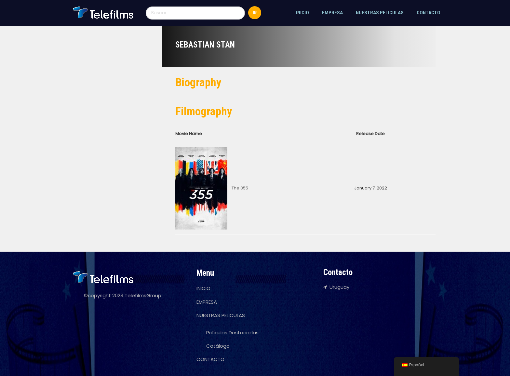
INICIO (302, 13)
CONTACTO (428, 13)
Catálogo (218, 345)
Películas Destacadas (232, 332)
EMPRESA (332, 13)
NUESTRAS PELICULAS (380, 13)
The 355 (240, 188)
